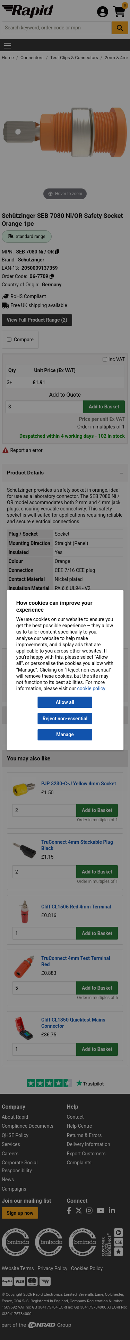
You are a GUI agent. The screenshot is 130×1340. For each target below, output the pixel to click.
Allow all (65, 702)
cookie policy (91, 689)
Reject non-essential (65, 718)
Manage (65, 735)
